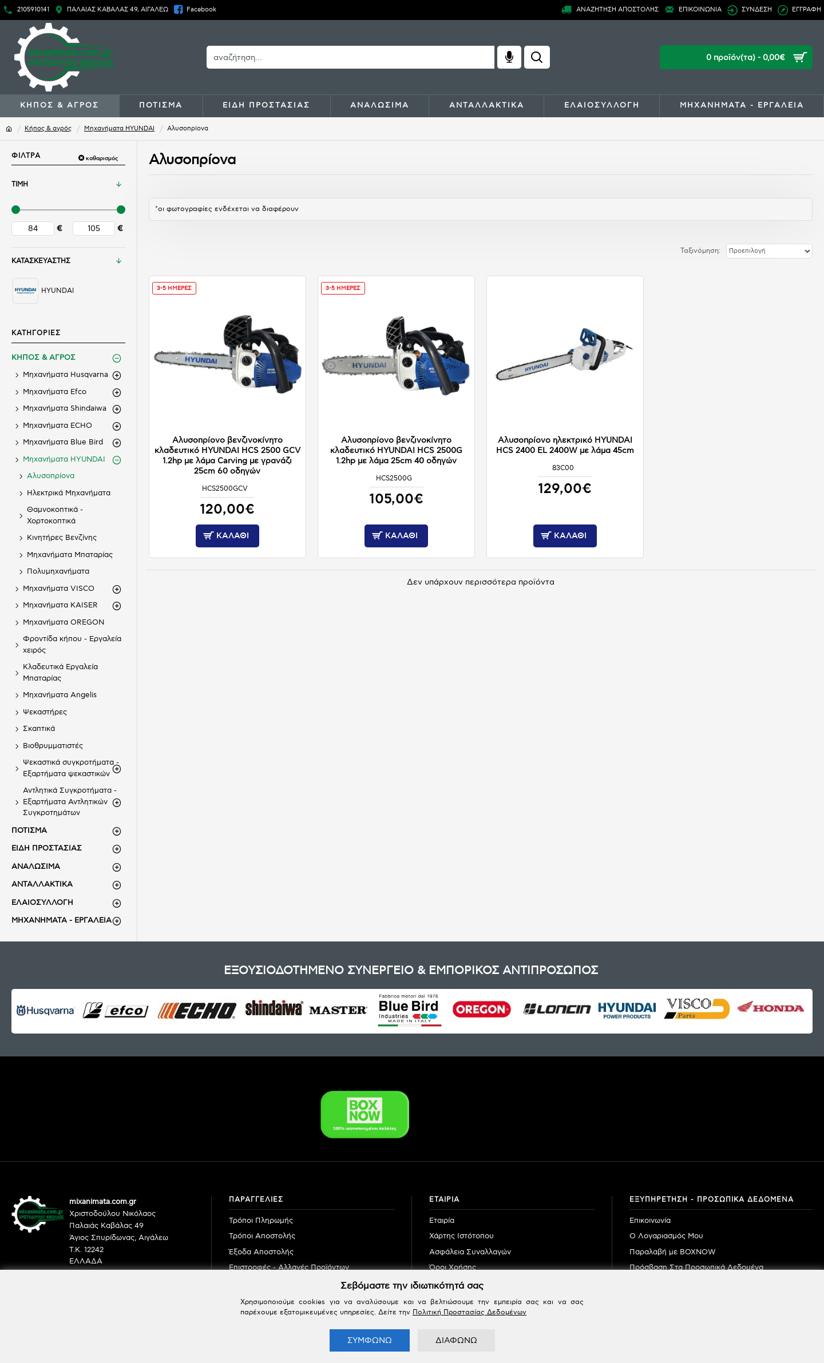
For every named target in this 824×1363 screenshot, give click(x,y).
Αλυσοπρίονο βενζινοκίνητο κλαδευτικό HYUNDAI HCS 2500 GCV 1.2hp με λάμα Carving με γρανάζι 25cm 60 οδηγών (227, 453)
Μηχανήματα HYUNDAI (119, 128)
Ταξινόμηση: (682, 251)
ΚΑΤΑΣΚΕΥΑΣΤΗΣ (40, 261)
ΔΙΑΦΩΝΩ (456, 1340)
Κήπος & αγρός (48, 128)
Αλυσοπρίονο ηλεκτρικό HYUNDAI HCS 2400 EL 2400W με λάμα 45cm (565, 442)
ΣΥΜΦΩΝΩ (369, 1340)
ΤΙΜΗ (19, 184)
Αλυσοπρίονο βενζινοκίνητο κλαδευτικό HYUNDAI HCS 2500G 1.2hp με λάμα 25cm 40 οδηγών (396, 447)
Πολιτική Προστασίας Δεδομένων (469, 1312)
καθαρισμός (102, 158)
